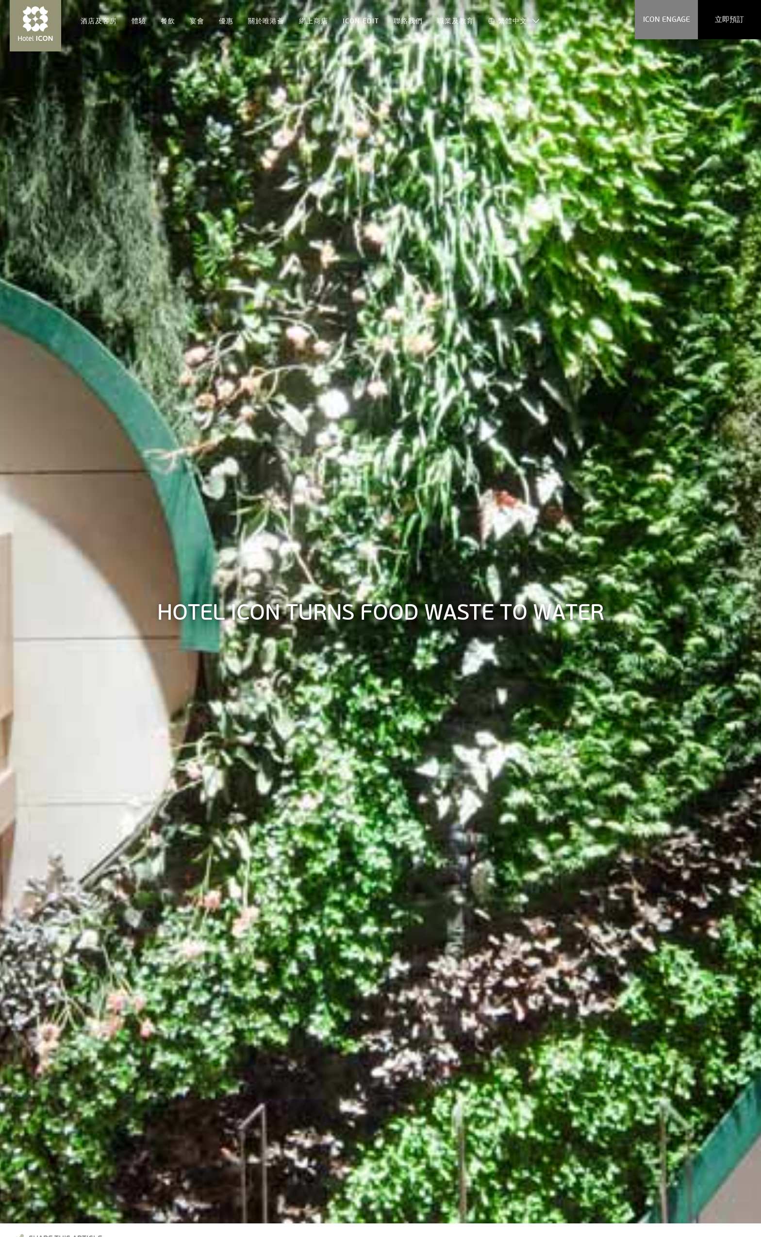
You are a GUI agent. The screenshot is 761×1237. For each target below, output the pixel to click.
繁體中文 (507, 21)
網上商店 (313, 21)
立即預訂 (729, 19)
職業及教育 (455, 21)
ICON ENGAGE (666, 19)
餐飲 (168, 21)
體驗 (139, 21)
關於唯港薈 (266, 21)
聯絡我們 (408, 21)
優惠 (226, 21)
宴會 (197, 21)
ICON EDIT (361, 21)
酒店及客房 (99, 21)
